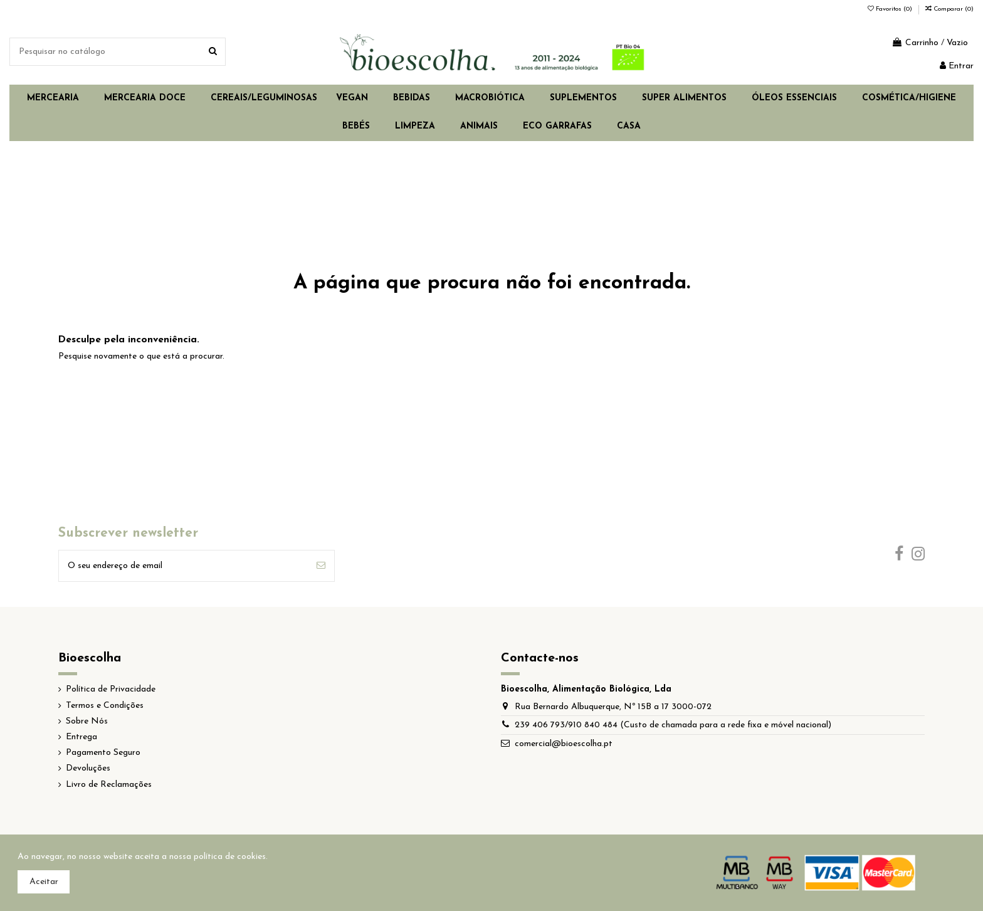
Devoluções (88, 768)
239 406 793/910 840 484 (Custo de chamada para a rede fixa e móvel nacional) (673, 725)
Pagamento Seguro (103, 752)
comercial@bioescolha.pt (563, 744)
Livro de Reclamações (109, 784)
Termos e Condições (105, 705)
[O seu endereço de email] (183, 565)
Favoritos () (891, 9)
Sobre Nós (87, 721)
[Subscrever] (321, 565)
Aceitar (43, 882)
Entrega (81, 737)
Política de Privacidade (110, 689)
